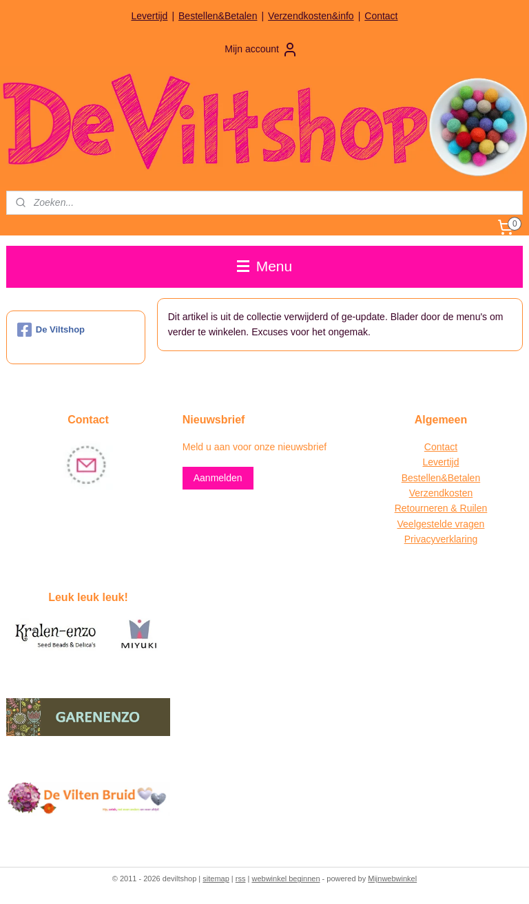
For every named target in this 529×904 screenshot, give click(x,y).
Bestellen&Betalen (217, 15)
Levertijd (149, 15)
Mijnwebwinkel (392, 878)
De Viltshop (51, 330)
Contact (380, 15)
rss (241, 878)
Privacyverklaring (441, 539)
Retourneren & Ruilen (441, 508)
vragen (469, 523)
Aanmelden (218, 477)
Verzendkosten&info (311, 15)
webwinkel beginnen (285, 878)
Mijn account (261, 49)
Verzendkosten (441, 492)
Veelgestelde (425, 523)
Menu (264, 266)
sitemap (216, 878)
